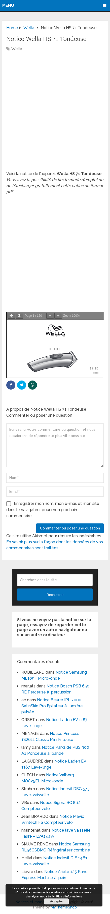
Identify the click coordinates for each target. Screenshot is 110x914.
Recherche (55, 595)
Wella (16, 48)
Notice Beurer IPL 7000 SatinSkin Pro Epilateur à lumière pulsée (52, 705)
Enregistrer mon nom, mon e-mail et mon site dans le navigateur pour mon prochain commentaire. (52, 509)
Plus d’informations (69, 896)
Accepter (56, 901)
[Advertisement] (55, 114)
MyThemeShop (64, 907)
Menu (8, 5)
